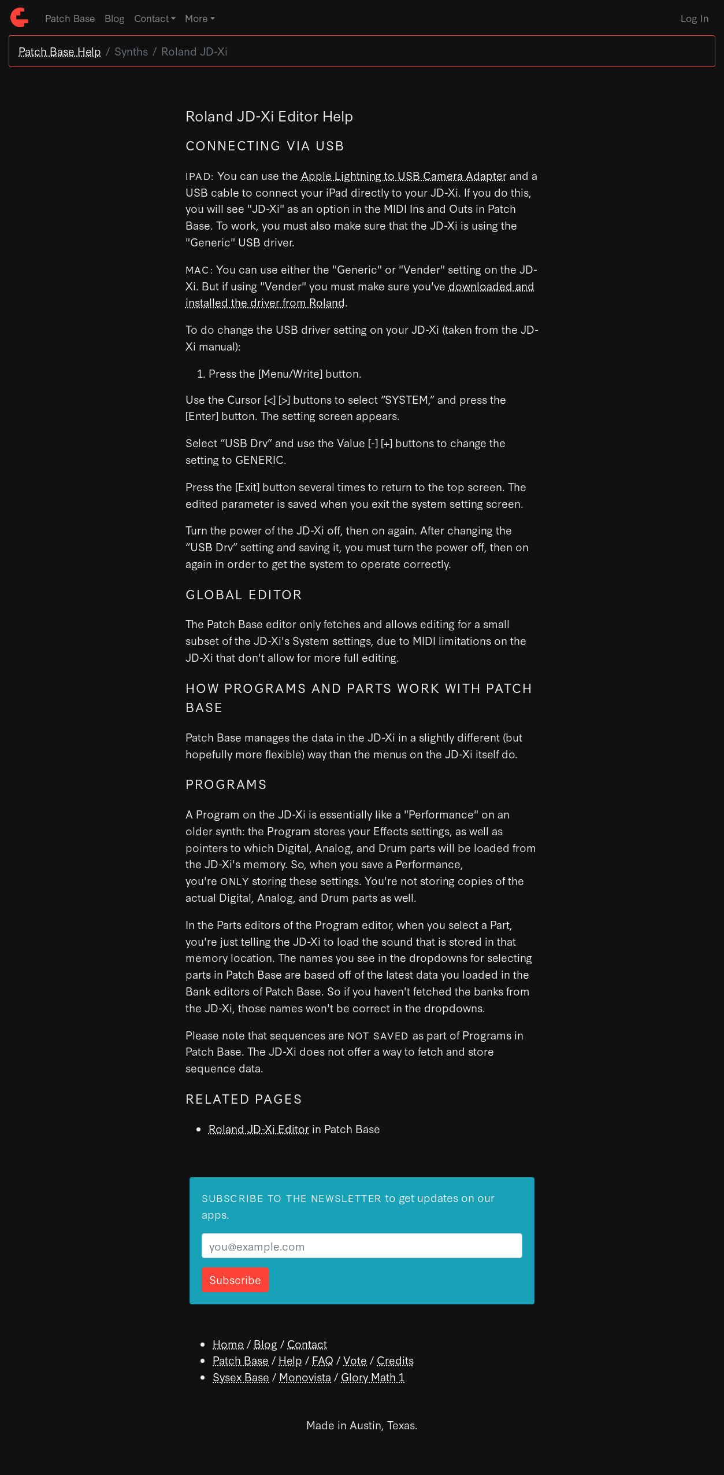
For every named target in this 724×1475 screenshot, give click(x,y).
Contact (307, 1343)
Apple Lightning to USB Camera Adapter (404, 175)
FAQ (322, 1359)
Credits (395, 1359)
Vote (355, 1359)
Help (290, 1359)
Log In (695, 17)
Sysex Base (241, 1376)
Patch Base (70, 17)
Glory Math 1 (372, 1376)
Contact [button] (151, 17)
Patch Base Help (59, 50)
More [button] (196, 17)
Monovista (305, 1376)
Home (228, 1343)
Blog (115, 17)
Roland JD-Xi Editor (259, 1128)
